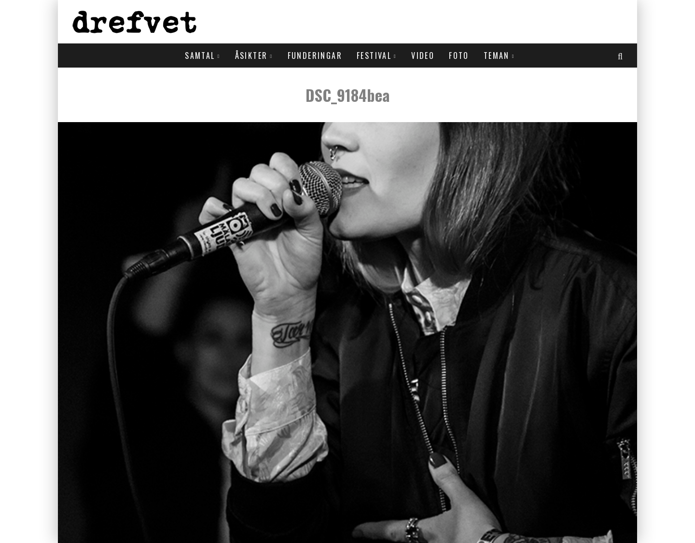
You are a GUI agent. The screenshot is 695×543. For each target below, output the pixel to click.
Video (422, 55)
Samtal (200, 55)
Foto (459, 55)
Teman (497, 55)
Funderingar (315, 55)
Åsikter (251, 55)
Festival (374, 55)
